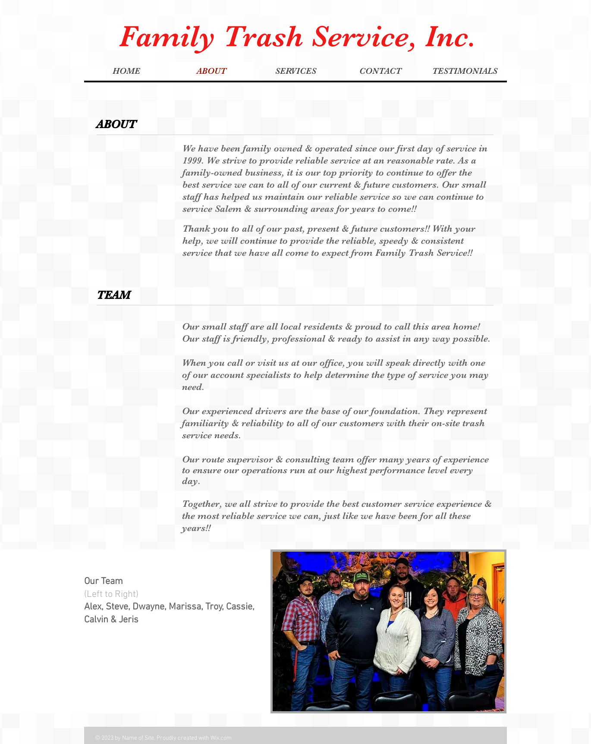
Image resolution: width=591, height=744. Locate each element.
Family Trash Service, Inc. (297, 36)
